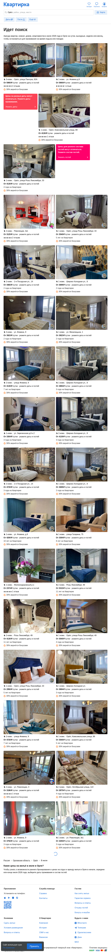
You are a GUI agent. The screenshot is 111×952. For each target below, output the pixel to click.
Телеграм (82, 928)
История (43, 928)
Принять (34, 946)
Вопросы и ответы (83, 903)
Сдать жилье (9, 923)
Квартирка (18, 4)
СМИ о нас (44, 932)
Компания (43, 923)
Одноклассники (84, 932)
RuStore (17, 898)
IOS (5, 898)
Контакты (43, 898)
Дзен (80, 937)
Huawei (13, 898)
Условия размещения (13, 928)
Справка (43, 893)
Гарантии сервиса (83, 898)
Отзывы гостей (81, 908)
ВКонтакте (82, 923)
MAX (77, 942)
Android (9, 898)
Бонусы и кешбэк (82, 912)
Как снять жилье (82, 893)
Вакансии (43, 937)
